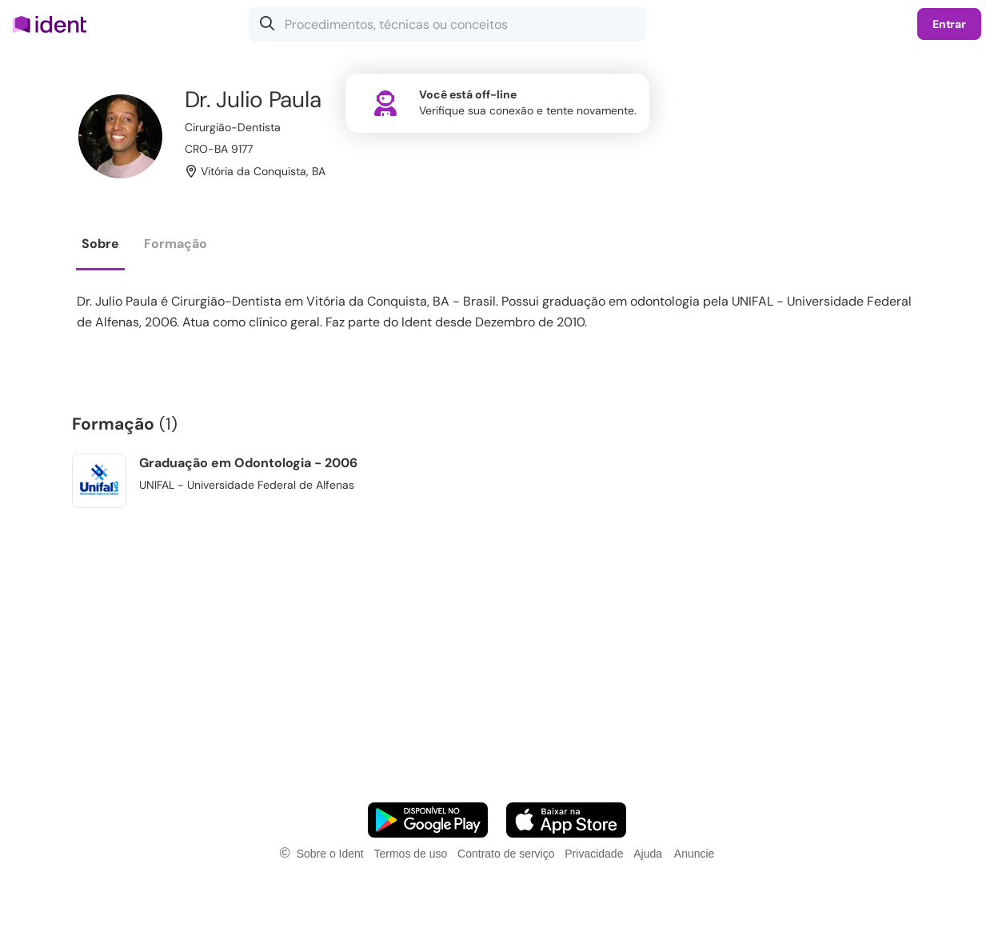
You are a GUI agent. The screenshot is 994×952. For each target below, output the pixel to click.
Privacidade (594, 853)
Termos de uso (410, 853)
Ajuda (647, 853)
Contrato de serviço (505, 853)
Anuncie (694, 853)
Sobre (100, 243)
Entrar (949, 24)
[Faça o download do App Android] (428, 820)
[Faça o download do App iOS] (566, 820)
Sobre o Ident (330, 853)
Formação (175, 243)
